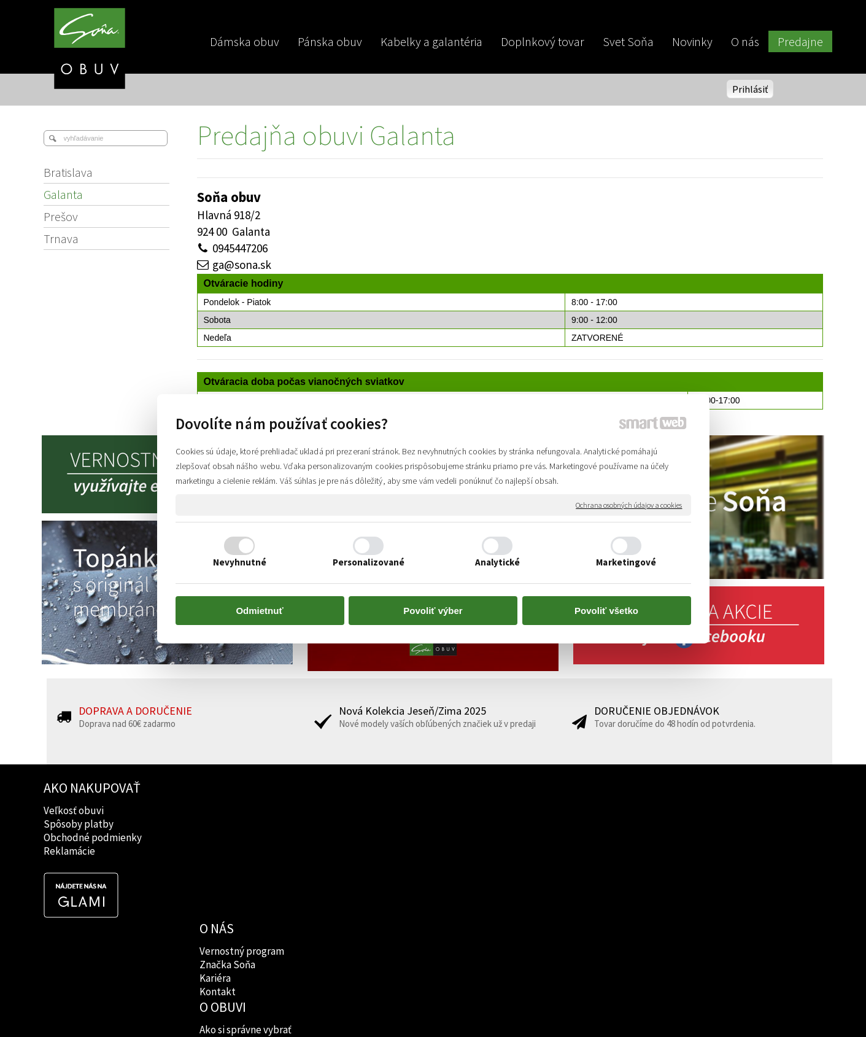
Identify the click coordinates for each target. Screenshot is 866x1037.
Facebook (537, 810)
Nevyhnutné (240, 562)
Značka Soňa (229, 824)
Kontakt (219, 851)
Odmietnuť (259, 610)
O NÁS (218, 787)
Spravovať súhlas (643, 1007)
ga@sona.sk (241, 264)
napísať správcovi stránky (433, 1007)
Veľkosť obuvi (74, 810)
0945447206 (240, 248)
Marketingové (626, 562)
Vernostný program (243, 810)
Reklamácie (69, 851)
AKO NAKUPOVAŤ (92, 787)
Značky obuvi (387, 824)
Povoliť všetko (606, 610)
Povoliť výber (432, 610)
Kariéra (216, 837)
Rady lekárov (386, 837)
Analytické (497, 562)
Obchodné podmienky (93, 837)
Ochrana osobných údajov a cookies (629, 504)
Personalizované (369, 562)
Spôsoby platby (79, 824)
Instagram (538, 824)
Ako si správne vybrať (404, 810)
